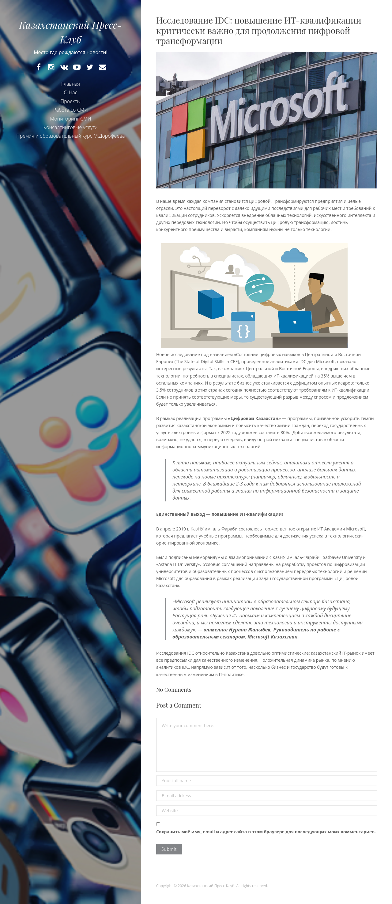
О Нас (70, 93)
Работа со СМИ (70, 111)
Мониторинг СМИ (70, 119)
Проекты (71, 102)
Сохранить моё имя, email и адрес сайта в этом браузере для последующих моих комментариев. (266, 832)
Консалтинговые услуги (70, 128)
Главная (70, 84)
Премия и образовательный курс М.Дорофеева (70, 137)
